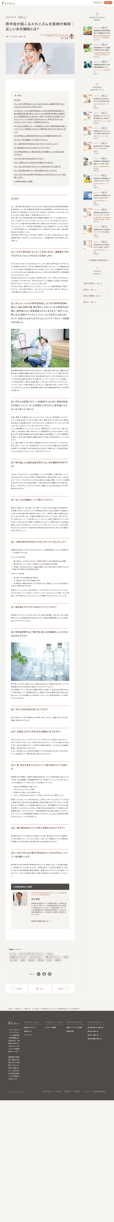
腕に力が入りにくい (53, 957)
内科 (49, 960)
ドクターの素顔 (50, 1027)
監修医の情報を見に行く (40, 921)
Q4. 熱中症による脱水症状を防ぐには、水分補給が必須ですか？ (38, 136)
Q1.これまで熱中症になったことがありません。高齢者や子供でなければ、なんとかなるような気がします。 (39, 105)
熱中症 (31, 960)
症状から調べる (93, 1031)
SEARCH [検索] (98, 3)
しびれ (13, 954)
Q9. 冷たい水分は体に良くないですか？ (29, 158)
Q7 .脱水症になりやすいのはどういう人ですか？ (32, 148)
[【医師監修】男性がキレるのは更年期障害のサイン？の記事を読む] (97, 67)
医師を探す (70, 1031)
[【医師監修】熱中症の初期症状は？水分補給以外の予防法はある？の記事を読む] (97, 33)
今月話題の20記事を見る (98, 260)
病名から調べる (93, 1035)
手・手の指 (13, 36)
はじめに (17, 100)
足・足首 (14, 960)
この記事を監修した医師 (23, 181)
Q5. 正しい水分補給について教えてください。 (31, 140)
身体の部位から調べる (96, 1027)
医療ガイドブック (30, 1027)
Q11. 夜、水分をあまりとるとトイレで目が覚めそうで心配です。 (37, 166)
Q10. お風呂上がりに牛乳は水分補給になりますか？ (34, 162)
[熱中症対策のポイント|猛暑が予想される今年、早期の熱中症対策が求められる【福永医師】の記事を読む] (97, 50)
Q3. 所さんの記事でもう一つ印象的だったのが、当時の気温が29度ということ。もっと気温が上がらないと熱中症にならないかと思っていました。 (40, 129)
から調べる (92, 283)
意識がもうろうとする (18, 957)
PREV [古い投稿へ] (63, 988)
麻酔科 (58, 960)
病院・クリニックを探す (74, 1027)
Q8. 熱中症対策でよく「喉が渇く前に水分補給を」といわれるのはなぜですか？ (39, 153)
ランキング (28, 1035)
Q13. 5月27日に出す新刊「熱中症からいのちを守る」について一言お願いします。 (40, 175)
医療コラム (28, 1031)
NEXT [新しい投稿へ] (16, 988)
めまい (50, 954)
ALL (42, 988)
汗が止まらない (36, 957)
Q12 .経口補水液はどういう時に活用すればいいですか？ (35, 170)
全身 (20, 36)
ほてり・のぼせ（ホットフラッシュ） (32, 954)
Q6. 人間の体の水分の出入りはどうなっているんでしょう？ (36, 144)
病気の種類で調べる (95, 1039)
